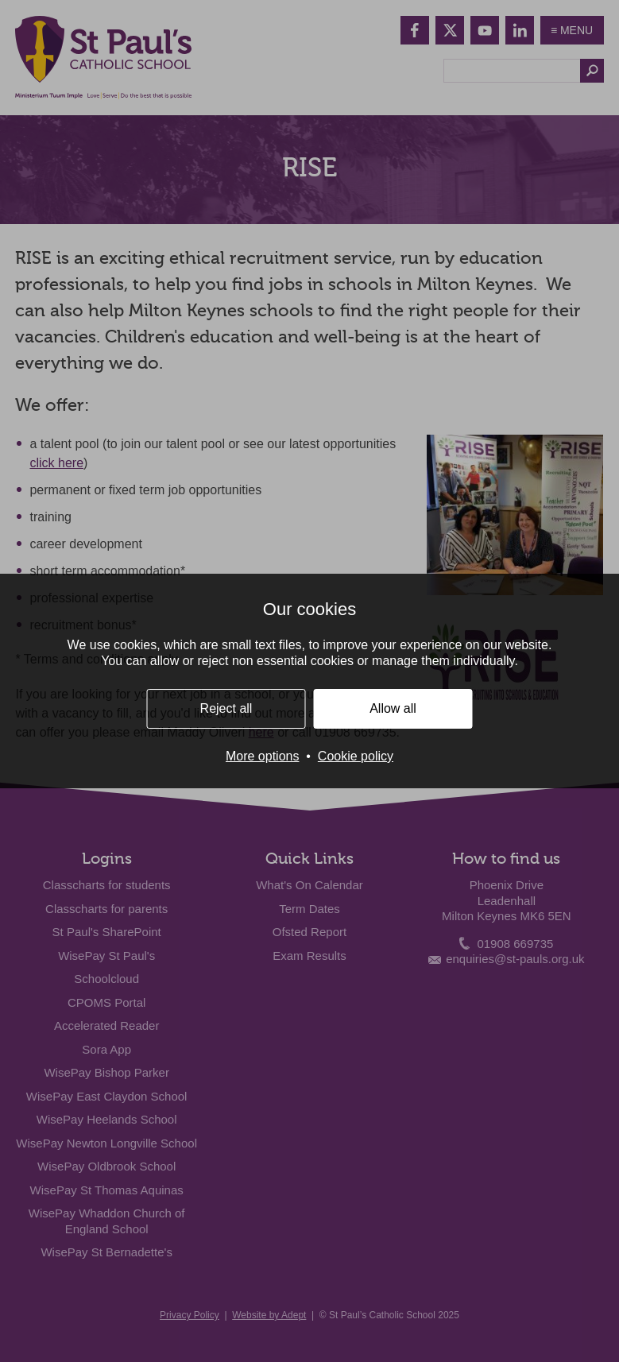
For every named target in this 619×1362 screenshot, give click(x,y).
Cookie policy (355, 756)
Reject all (226, 708)
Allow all (392, 708)
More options (263, 756)
